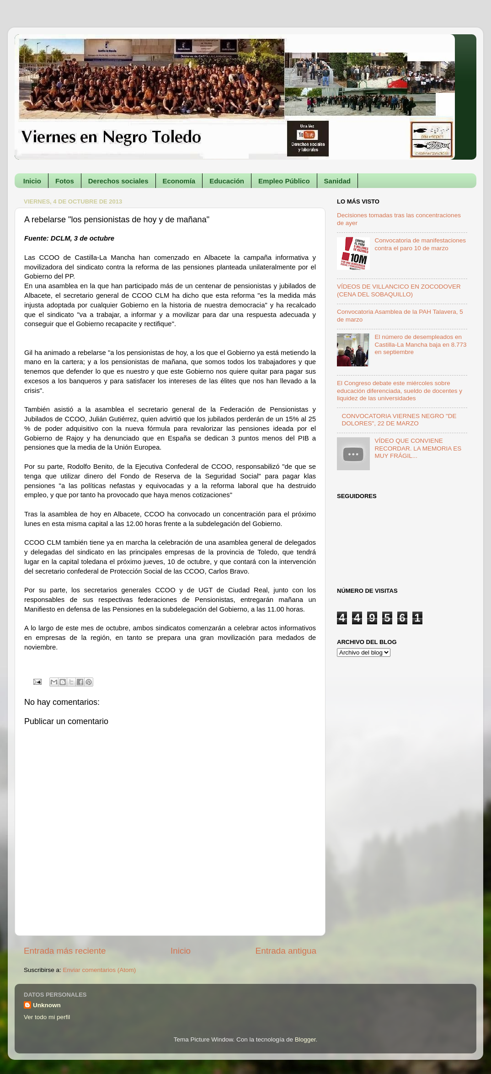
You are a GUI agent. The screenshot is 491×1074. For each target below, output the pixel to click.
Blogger (305, 1039)
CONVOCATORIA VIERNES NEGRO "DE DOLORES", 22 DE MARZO (399, 420)
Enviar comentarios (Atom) (99, 970)
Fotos (64, 181)
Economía (179, 181)
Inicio (32, 181)
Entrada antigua (286, 951)
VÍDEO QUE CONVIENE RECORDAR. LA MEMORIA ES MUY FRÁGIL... (417, 448)
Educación (226, 181)
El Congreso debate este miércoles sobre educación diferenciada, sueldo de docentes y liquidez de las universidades (399, 390)
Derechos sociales (118, 181)
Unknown (47, 1005)
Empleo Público (284, 181)
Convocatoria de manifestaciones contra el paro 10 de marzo (420, 244)
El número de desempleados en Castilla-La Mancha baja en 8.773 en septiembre (420, 344)
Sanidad (337, 181)
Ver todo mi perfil (47, 1017)
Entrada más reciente (65, 951)
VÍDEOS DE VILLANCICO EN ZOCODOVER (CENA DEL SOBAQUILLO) (399, 290)
